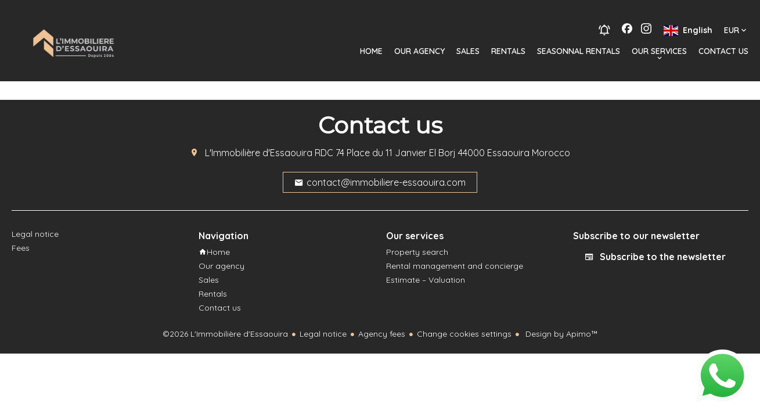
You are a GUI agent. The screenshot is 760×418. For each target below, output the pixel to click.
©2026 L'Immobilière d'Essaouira (225, 334)
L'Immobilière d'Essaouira (258, 152)
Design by (560, 334)
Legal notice (323, 334)
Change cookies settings (464, 334)
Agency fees (381, 334)
